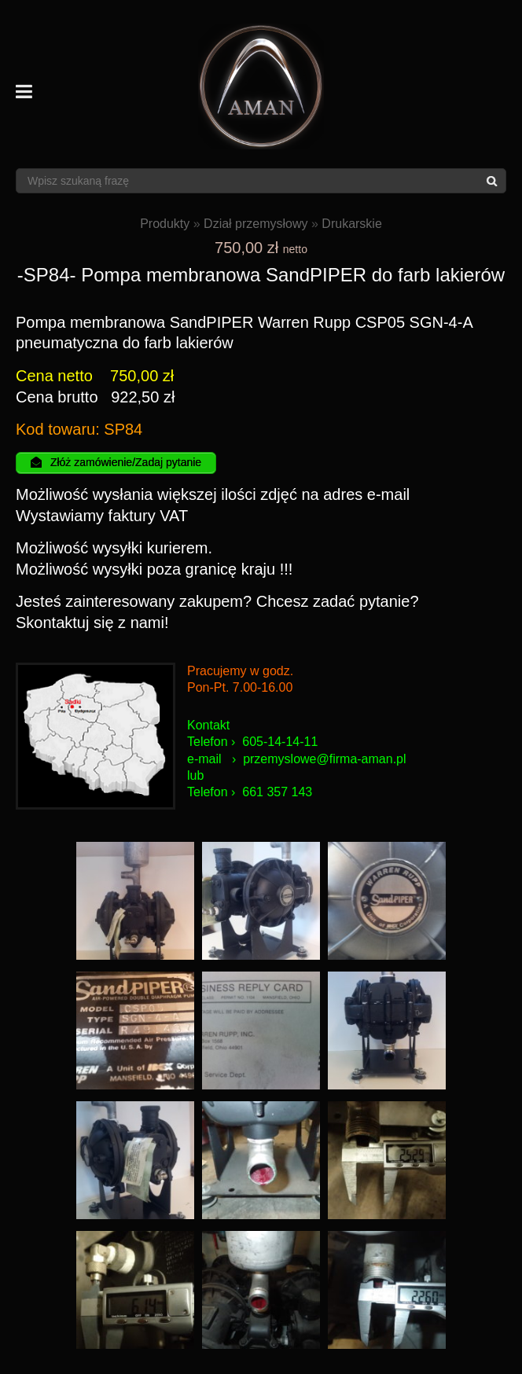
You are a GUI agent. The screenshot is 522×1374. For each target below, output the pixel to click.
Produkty (164, 223)
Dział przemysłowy (255, 223)
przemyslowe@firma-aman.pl (324, 759)
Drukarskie (351, 223)
